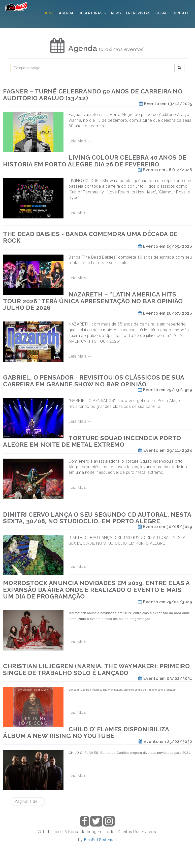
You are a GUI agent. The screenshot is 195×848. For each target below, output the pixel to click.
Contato (181, 13)
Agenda (66, 13)
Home (49, 13)
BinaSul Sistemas (100, 839)
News (116, 13)
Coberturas (92, 13)
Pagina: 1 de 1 (27, 801)
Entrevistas (138, 13)
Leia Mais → (80, 141)
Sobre (161, 13)
